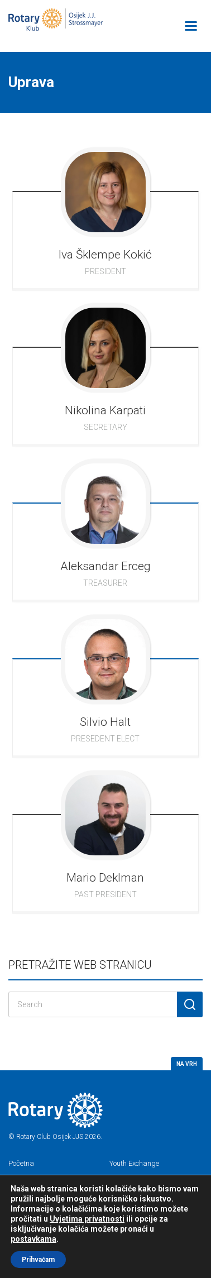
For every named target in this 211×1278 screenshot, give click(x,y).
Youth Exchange (134, 1163)
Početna (21, 1163)
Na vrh (186, 1064)
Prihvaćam (38, 1259)
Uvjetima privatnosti (87, 1218)
